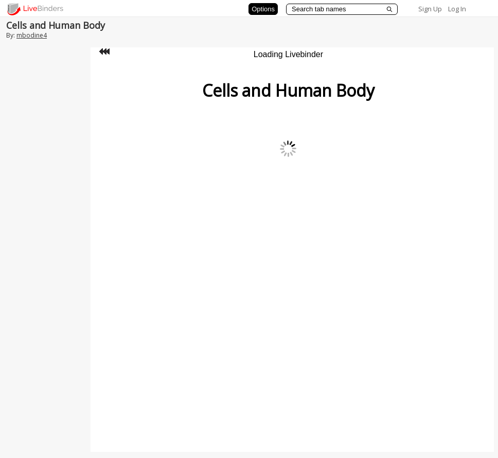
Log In (457, 8)
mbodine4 (31, 35)
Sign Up (430, 8)
